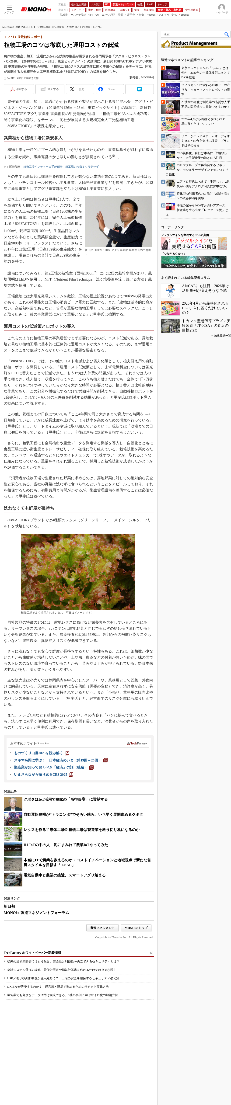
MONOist (7, 26)
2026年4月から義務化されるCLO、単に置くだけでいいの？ (205, 308)
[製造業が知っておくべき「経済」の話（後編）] (54, 767)
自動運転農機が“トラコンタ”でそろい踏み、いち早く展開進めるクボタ (83, 815)
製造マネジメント (25, 26)
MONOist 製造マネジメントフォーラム (36, 913)
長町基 (134, 77)
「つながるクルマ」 (173, 253)
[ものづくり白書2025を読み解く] (41, 753)
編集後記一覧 (222, 335)
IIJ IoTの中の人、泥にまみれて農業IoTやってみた (66, 845)
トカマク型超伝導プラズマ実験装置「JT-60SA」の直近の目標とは (206, 325)
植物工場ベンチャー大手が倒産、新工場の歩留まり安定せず (61, 166)
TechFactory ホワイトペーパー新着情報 (32, 953)
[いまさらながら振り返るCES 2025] (43, 774)
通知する (53, 89)
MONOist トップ (136, 928)
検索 (227, 34)
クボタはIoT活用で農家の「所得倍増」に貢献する (66, 799)
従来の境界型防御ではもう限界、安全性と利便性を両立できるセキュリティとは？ (63, 961)
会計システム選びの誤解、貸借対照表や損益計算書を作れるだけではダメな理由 (61, 970)
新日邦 (9, 906)
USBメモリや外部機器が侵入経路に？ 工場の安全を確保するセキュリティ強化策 (63, 978)
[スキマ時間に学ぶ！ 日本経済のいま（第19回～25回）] (61, 760)
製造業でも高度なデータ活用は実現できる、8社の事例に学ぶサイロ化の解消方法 (62, 995)
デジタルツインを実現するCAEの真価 (185, 235)
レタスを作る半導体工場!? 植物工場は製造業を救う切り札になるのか (82, 830)
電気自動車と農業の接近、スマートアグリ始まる (65, 875)
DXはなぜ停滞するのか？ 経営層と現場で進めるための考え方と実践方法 (58, 986)
